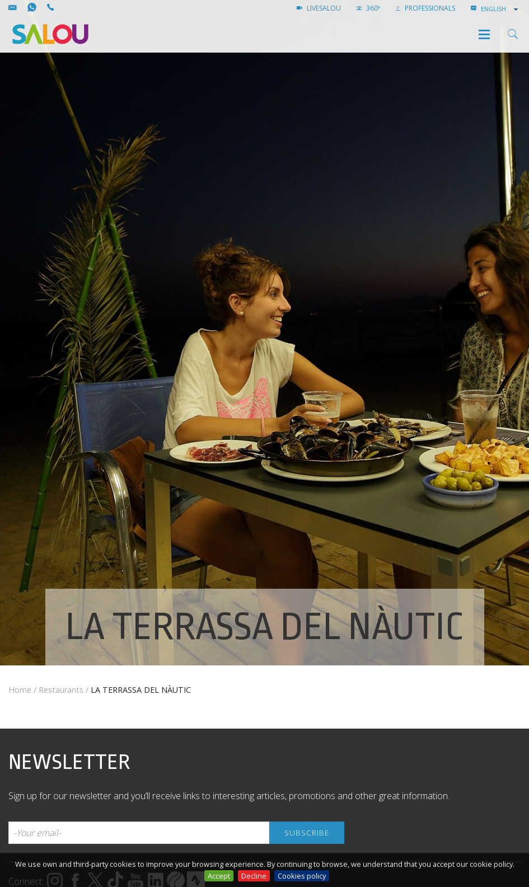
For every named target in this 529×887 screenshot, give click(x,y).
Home (19, 689)
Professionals (425, 8)
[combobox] (500, 9)
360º (368, 8)
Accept (219, 876)
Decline (253, 876)
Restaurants (61, 689)
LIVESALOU (319, 8)
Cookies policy (302, 876)
